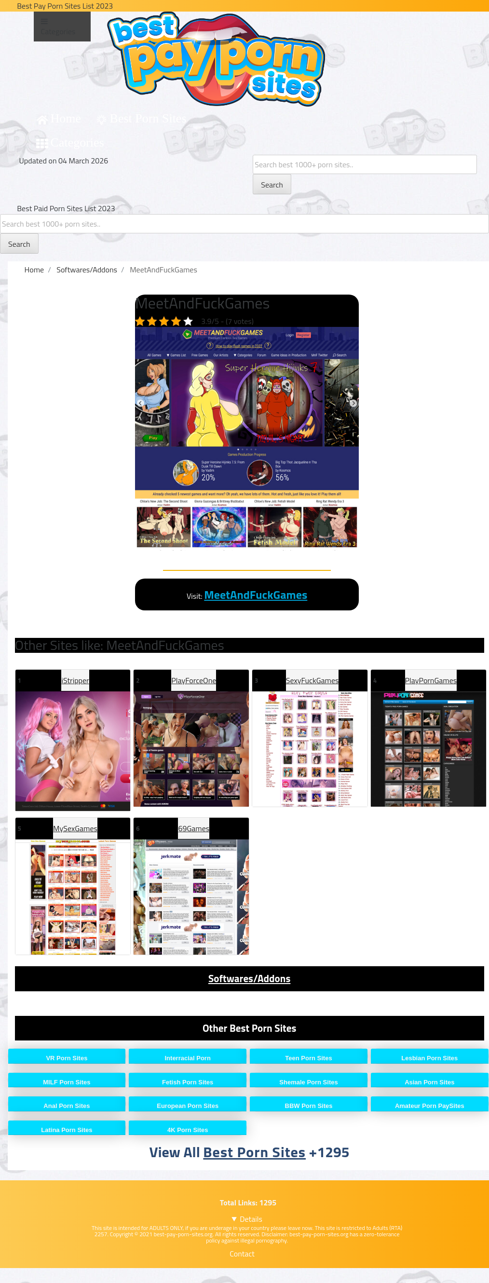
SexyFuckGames (312, 680)
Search (272, 184)
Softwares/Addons (249, 978)
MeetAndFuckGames (255, 594)
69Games (193, 828)
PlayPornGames (431, 680)
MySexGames (75, 828)
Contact (242, 1253)
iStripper (75, 680)
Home (66, 118)
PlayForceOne (193, 680)
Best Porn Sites (148, 118)
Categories (77, 142)
